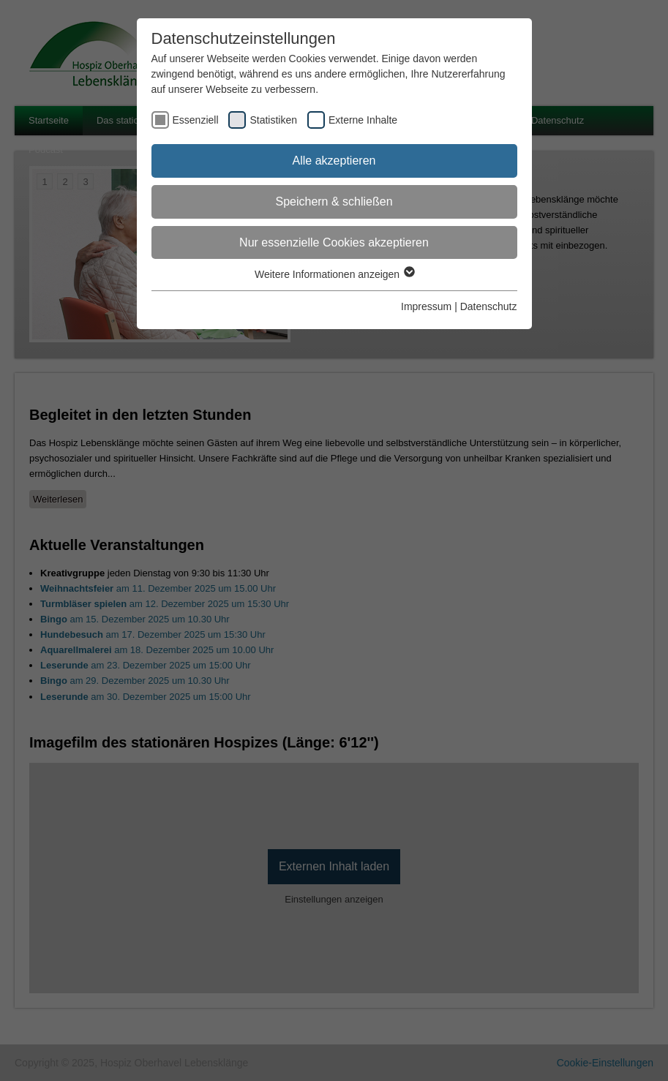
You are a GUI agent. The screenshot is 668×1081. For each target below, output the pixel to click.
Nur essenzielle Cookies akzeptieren (334, 242)
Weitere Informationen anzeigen (334, 274)
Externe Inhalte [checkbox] (363, 120)
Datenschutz (488, 306)
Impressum (426, 306)
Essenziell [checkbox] (196, 120)
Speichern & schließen (333, 201)
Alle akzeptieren (334, 160)
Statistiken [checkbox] (273, 120)
